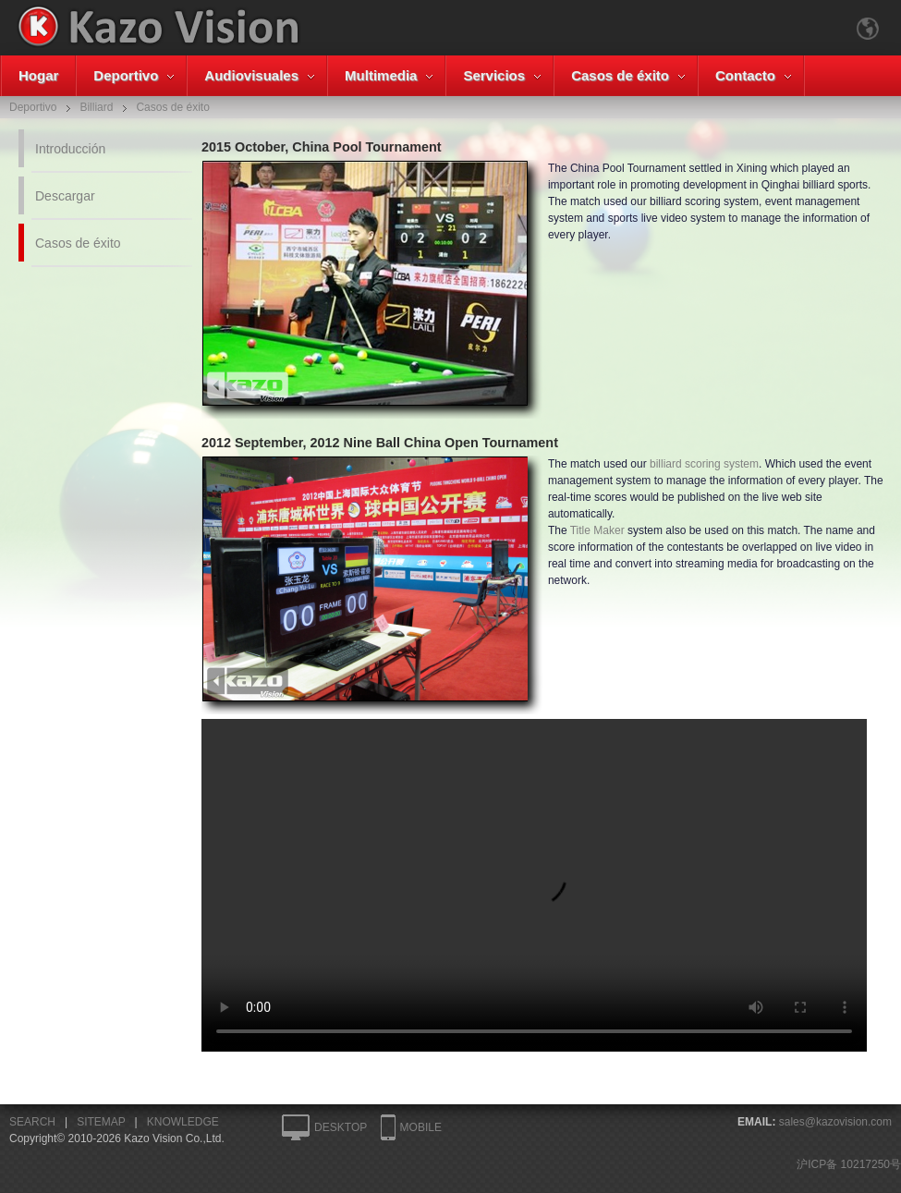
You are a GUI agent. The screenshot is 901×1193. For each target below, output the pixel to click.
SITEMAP (101, 1121)
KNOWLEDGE (183, 1121)
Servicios (494, 75)
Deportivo (125, 75)
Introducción (70, 148)
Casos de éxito (620, 75)
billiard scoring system (704, 463)
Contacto (745, 75)
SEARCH (32, 1121)
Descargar (65, 196)
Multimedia (381, 75)
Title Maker (597, 530)
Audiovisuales (251, 75)
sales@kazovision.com (835, 1121)
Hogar (38, 75)
